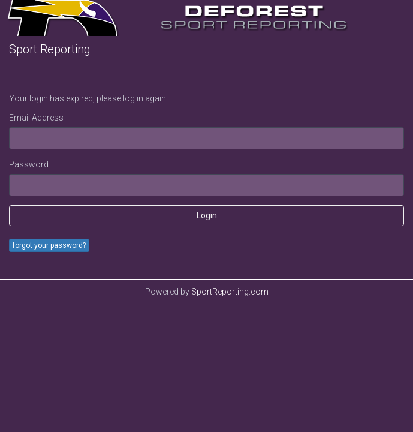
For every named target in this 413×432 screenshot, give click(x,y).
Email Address (36, 117)
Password (29, 164)
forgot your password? (49, 245)
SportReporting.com (230, 291)
